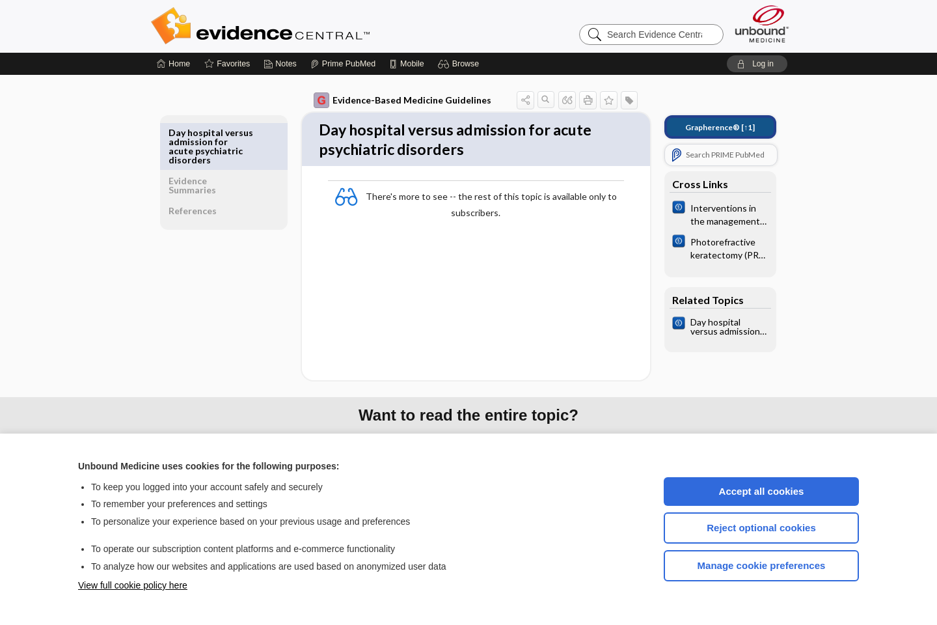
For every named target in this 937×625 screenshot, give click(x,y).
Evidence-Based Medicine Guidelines (393, 100)
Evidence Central (312, 26)
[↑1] (711, 127)
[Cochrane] (711, 213)
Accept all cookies (761, 491)
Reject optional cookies (761, 527)
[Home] (173, 64)
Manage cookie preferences (762, 565)
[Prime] (342, 64)
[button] (460, 64)
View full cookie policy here (132, 585)
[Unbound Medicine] (762, 23)
